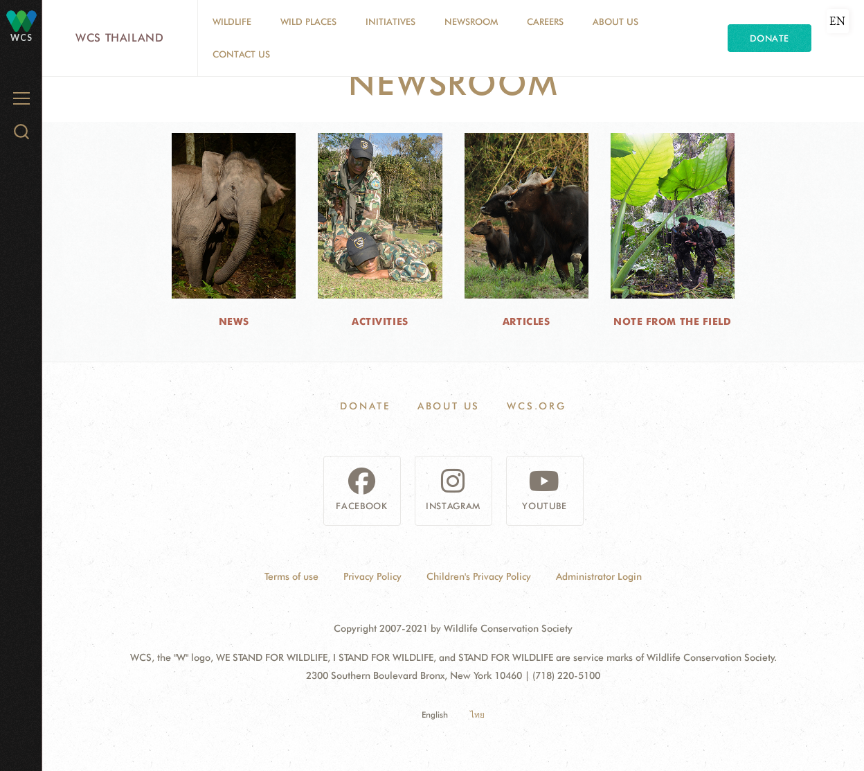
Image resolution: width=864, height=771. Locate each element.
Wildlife (232, 21)
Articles (526, 321)
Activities (380, 321)
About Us (615, 21)
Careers (545, 21)
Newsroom (471, 21)
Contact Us (241, 54)
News (234, 321)
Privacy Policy (372, 576)
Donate (769, 38)
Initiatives (390, 21)
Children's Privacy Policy (478, 576)
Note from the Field (672, 321)
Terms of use (291, 576)
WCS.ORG (536, 405)
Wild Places (308, 21)
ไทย (477, 714)
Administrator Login (599, 576)
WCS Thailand (119, 37)
